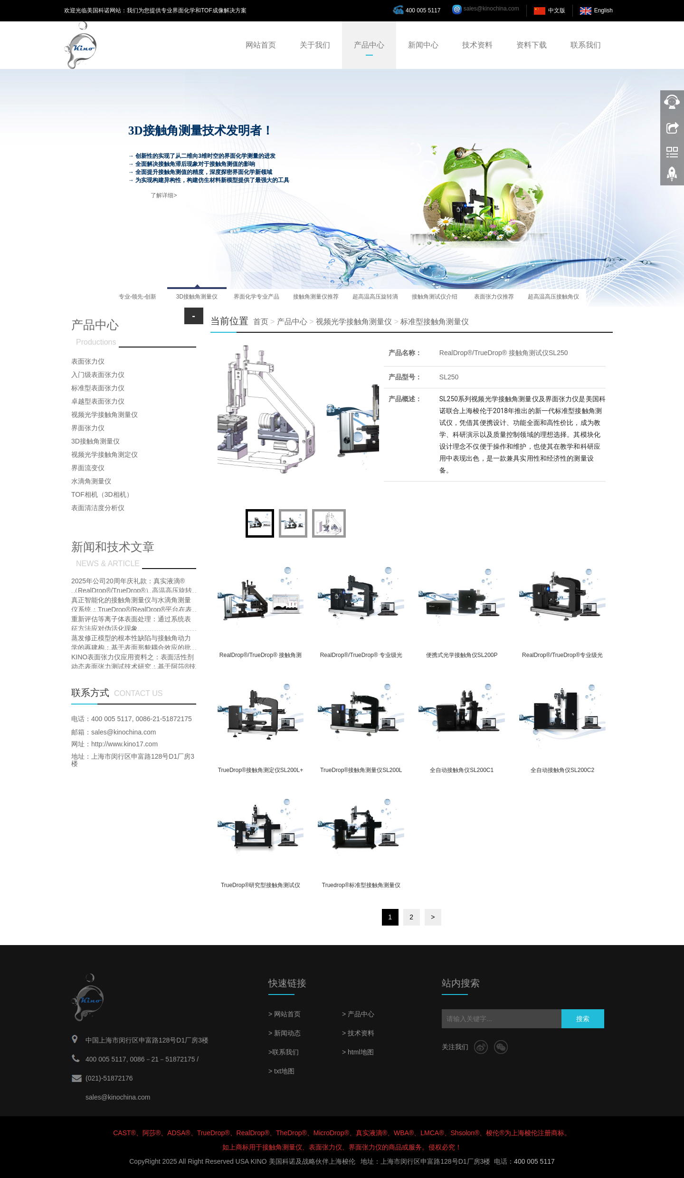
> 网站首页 (284, 1014)
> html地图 (358, 1052)
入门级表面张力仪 (97, 374)
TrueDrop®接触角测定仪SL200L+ (260, 770)
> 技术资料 (358, 1033)
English (603, 10)
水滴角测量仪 (91, 481)
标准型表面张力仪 (97, 388)
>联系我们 (283, 1052)
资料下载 (531, 45)
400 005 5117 (419, 9)
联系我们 (585, 45)
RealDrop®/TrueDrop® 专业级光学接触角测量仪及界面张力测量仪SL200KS (361, 658)
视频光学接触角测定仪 (104, 454)
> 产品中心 (358, 1014)
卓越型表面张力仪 (97, 401)
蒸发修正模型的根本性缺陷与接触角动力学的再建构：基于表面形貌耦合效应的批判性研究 (131, 647)
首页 (260, 322)
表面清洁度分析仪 (97, 508)
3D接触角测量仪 (95, 441)
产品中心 (369, 45)
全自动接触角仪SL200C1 (462, 770)
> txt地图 (281, 1071)
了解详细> (164, 195)
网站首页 (261, 45)
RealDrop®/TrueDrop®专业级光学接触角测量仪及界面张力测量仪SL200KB (562, 658)
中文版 (556, 10)
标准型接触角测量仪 (434, 322)
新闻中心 (423, 45)
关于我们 (315, 45)
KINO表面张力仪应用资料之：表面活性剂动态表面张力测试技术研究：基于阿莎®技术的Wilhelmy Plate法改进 (133, 666)
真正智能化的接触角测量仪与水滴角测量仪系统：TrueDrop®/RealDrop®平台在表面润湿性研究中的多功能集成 (131, 609)
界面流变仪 (87, 468)
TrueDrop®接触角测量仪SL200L (361, 770)
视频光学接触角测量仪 (354, 322)
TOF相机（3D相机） (102, 494)
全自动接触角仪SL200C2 (562, 770)
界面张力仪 (87, 428)
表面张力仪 (87, 361)
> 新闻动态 (284, 1033)
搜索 (582, 1019)
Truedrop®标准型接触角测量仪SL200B (361, 888)
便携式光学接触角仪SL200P (462, 655)
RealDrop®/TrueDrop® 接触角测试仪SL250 (503, 353)
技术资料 (477, 45)
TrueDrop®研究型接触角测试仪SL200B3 (260, 888)
